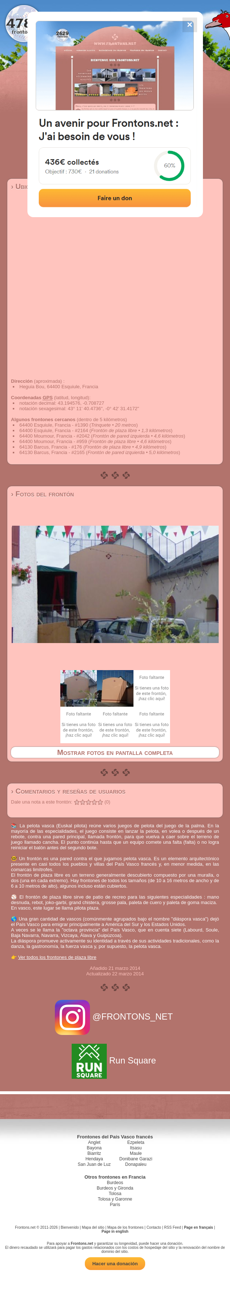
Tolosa (115, 1193)
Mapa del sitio (93, 1227)
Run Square (115, 1060)
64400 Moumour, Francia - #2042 (54, 436)
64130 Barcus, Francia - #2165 (52, 452)
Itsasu (136, 1147)
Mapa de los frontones (126, 1227)
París (115, 1204)
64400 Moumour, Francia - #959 (53, 441)
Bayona (94, 1147)
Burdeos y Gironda (115, 1188)
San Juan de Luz (94, 1164)
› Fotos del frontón (42, 494)
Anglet (94, 1142)
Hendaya (94, 1158)
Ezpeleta (135, 1142)
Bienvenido (70, 1227)
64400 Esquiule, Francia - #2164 (53, 430)
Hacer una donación (114, 1263)
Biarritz (94, 1153)
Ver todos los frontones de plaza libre (57, 957)
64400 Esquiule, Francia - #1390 (53, 425)
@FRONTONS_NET (115, 1016)
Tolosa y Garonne (115, 1199)
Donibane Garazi (135, 1158)
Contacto (154, 1227)
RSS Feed (172, 1227)
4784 (24, 23)
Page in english (115, 1231)
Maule (136, 1153)
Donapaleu (135, 1164)
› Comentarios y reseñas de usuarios (68, 791)
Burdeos (115, 1182)
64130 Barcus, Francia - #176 (50, 447)
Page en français (198, 1227)
